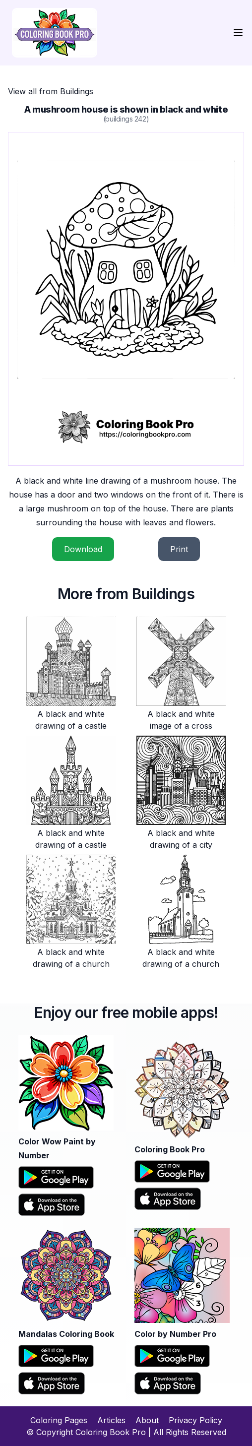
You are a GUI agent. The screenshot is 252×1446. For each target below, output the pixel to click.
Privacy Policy (195, 1420)
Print (179, 549)
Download (83, 549)
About (147, 1420)
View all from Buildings (50, 91)
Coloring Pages (58, 1420)
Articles (111, 1420)
